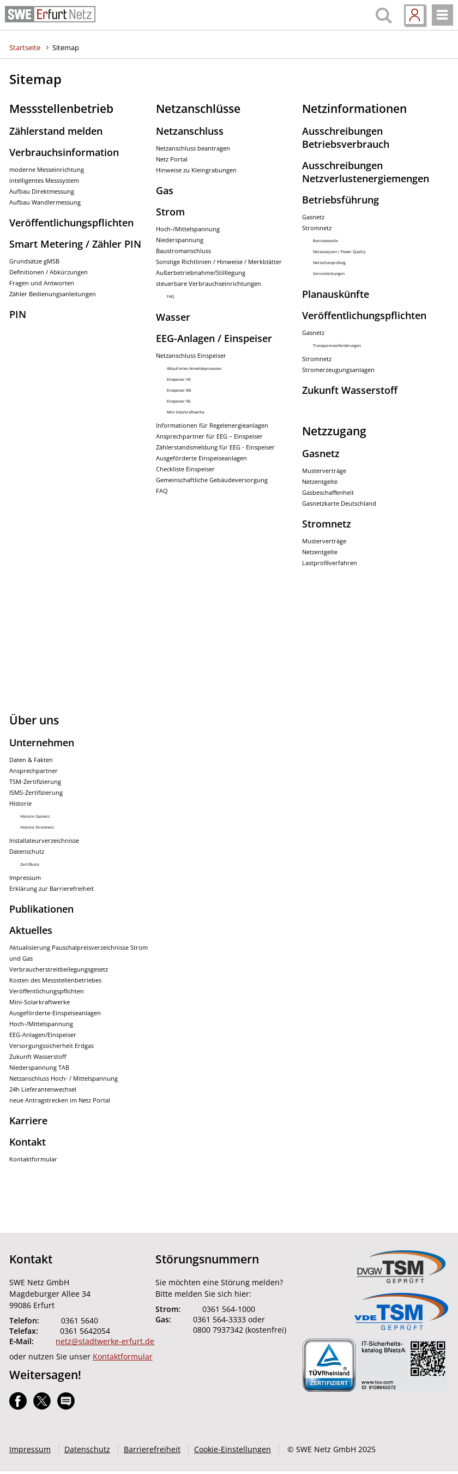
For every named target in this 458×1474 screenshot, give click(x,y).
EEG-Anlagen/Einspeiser (42, 1035)
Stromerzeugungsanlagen (338, 370)
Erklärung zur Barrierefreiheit (51, 888)
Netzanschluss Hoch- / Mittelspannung (63, 1078)
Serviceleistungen (329, 273)
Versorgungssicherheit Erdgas (51, 1046)
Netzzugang (334, 431)
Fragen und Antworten (41, 283)
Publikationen (41, 908)
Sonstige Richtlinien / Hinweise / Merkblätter (219, 262)
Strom (170, 211)
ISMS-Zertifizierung (36, 792)
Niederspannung (179, 240)
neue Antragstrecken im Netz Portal (59, 1100)
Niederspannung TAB (39, 1067)
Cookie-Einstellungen (232, 1449)
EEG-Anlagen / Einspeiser (214, 338)
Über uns (34, 720)
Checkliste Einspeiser (185, 469)
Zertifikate (29, 864)
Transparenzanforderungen (337, 345)
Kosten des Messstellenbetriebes (55, 980)
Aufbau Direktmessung (41, 191)
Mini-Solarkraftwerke (39, 1002)
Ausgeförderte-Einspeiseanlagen (55, 1013)
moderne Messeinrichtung (46, 169)
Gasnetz (313, 217)
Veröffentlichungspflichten (71, 222)
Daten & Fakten (31, 760)
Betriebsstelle (325, 240)
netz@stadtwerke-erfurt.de (105, 1341)
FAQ (170, 296)
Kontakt (27, 1141)
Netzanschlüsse (198, 108)
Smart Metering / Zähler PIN (75, 243)
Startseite (24, 47)
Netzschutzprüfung (329, 262)
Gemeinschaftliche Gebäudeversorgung (212, 480)
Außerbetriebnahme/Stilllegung (200, 273)
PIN (17, 314)
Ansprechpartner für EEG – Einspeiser (209, 436)
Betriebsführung (340, 199)
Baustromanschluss (183, 251)
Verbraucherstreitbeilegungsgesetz (58, 969)
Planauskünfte (335, 294)
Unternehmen (41, 742)
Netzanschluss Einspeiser (191, 355)
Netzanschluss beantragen (193, 148)
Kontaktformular (33, 1159)
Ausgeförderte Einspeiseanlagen (201, 458)
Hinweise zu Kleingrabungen (196, 170)
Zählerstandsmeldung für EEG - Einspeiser (215, 447)
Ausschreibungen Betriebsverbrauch (345, 137)
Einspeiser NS (179, 401)
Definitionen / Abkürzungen (48, 272)
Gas (164, 190)
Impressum (25, 878)
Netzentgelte (320, 482)
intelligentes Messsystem (44, 180)
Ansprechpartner (33, 771)
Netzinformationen (354, 108)
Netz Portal (172, 159)
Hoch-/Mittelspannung (188, 229)
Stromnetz (317, 228)
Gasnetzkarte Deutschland (339, 503)
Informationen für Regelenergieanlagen (212, 425)
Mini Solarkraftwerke (185, 412)
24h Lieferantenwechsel (42, 1089)
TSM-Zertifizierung (35, 782)
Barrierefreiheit (152, 1449)
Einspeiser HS (179, 379)
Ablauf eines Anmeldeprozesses (194, 368)
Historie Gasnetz (35, 816)
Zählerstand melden (56, 130)
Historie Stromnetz (37, 827)
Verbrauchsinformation (64, 152)
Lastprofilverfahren (329, 563)
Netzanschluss (190, 130)
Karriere (28, 1120)
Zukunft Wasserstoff (349, 390)
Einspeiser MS (179, 390)
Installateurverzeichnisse (44, 840)
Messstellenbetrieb (61, 108)
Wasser (173, 316)
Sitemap (65, 47)
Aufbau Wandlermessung (45, 202)
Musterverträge (324, 471)
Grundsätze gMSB (34, 261)
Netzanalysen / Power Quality (339, 251)
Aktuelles (30, 930)
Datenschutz (26, 851)
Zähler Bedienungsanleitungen (52, 294)
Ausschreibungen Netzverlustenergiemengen (365, 172)
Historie (20, 803)
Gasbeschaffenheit (328, 492)
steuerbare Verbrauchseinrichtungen (208, 283)
